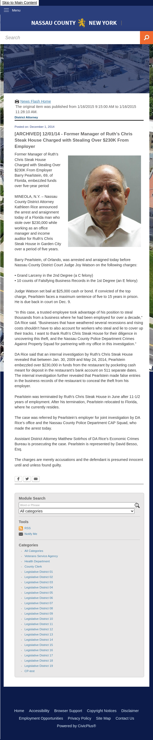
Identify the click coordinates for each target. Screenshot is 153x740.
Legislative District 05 (39, 592)
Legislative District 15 (39, 644)
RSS (28, 528)
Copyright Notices (102, 711)
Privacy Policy (79, 718)
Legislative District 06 (39, 597)
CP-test (29, 671)
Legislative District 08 (39, 608)
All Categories (34, 550)
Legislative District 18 (39, 660)
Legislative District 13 (39, 634)
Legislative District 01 (39, 571)
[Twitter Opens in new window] (27, 479)
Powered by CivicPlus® (76, 726)
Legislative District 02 (39, 577)
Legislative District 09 (39, 613)
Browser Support (68, 711)
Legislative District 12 (39, 629)
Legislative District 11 (39, 624)
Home (19, 711)
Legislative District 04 (39, 587)
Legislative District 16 (39, 650)
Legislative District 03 (39, 582)
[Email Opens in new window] (36, 479)
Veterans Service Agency (41, 556)
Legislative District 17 (39, 655)
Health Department (37, 561)
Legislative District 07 (39, 603)
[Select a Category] (76, 511)
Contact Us (124, 718)
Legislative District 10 (39, 618)
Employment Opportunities (41, 718)
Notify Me (31, 533)
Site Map (103, 718)
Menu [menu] (16, 10)
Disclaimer (130, 711)
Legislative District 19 (39, 665)
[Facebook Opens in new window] (18, 479)
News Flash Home (35, 101)
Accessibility (39, 711)
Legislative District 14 (39, 639)
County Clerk (33, 566)
